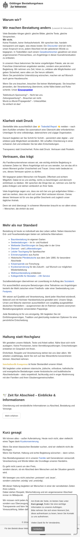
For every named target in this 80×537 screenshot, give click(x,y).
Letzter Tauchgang (20, 251)
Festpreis (7, 291)
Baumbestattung (19, 239)
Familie (42, 458)
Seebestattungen (19, 242)
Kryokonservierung (20, 267)
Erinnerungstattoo (20, 255)
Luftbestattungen (33, 248)
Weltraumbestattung (20, 273)
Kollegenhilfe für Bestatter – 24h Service (30, 276)
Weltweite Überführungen (23, 245)
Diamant (15, 248)
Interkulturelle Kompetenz (15, 364)
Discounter (52, 46)
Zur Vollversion (18, 7)
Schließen (38, 529)
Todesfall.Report (49, 126)
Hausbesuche (21, 78)
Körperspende (18, 264)
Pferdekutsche (29, 258)
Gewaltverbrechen (49, 52)
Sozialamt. (69, 281)
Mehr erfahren (11, 416)
